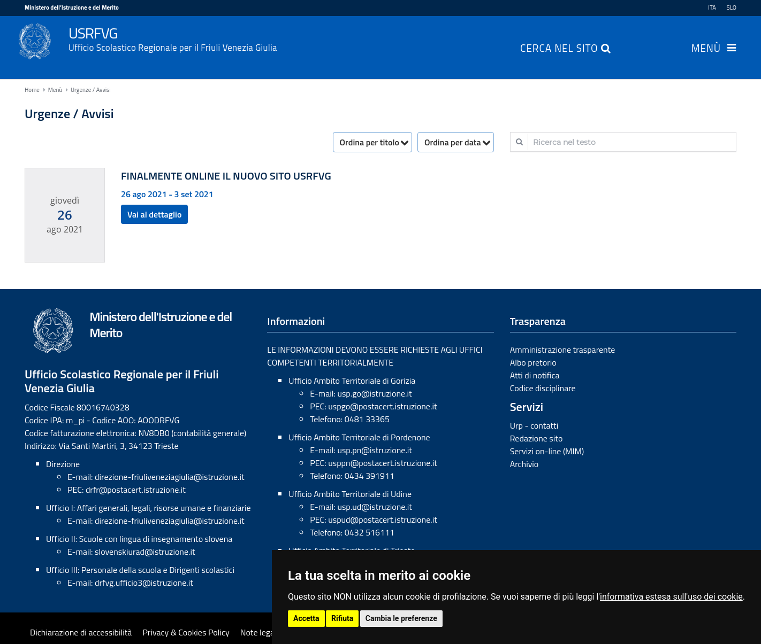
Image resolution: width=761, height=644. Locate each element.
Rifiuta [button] (342, 618)
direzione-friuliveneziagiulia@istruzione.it (169, 476)
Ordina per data (452, 142)
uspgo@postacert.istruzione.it (382, 406)
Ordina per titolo (369, 142)
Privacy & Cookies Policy (185, 632)
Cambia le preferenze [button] (401, 618)
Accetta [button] (306, 618)
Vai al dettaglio (154, 214)
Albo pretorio (533, 362)
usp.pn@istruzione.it (374, 450)
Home (32, 90)
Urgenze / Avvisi (91, 90)
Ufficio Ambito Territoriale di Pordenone (359, 437)
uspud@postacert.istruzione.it (382, 519)
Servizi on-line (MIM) (547, 451)
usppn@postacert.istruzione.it (382, 462)
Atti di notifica (535, 375)
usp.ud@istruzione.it (374, 506)
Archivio (524, 463)
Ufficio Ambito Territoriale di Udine (350, 493)
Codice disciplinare (543, 388)
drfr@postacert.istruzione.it (136, 489)
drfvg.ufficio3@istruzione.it (144, 582)
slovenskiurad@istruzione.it (145, 551)
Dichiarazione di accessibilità (81, 632)
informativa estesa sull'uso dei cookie (671, 597)
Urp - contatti (534, 425)
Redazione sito (536, 438)
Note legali (259, 632)
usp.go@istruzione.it (374, 393)
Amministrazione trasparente (562, 349)
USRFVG (402, 38)
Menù (706, 49)
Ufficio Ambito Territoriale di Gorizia (351, 380)
